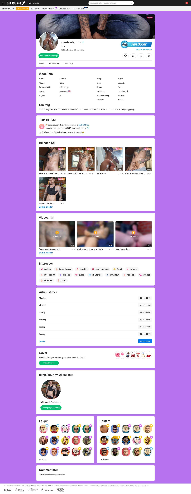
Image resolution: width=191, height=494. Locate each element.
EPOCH (43, 485)
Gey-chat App (79, 8)
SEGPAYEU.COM (52, 485)
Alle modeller (8, 8)
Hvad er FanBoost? (144, 49)
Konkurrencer (64, 8)
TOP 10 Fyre (84, 125)
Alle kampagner (49, 8)
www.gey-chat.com (30, 485)
